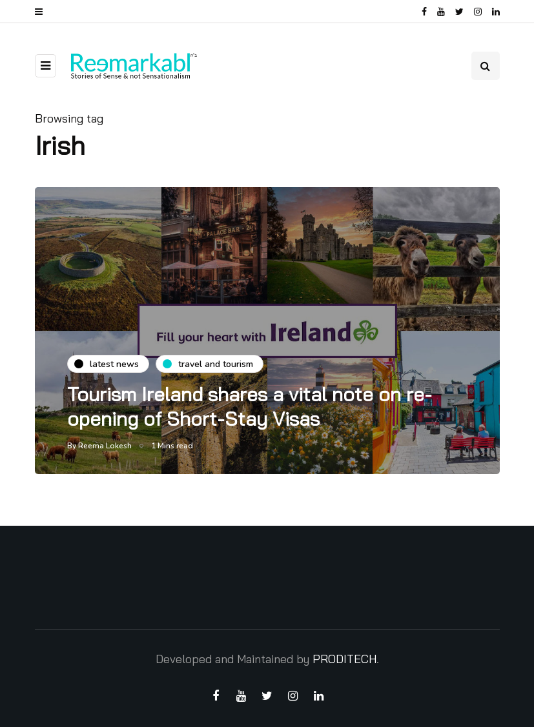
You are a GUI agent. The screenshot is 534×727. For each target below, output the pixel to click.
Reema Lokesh (105, 446)
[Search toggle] (485, 66)
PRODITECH (344, 659)
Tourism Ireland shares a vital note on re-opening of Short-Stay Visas (249, 406)
